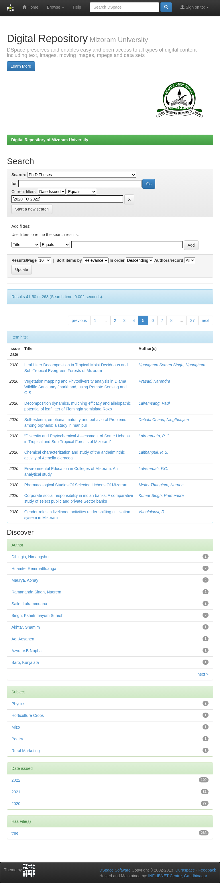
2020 (15, 803)
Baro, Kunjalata (25, 662)
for (14, 183)
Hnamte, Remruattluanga (33, 568)
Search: (18, 174)
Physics (18, 703)
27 (192, 320)
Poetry (17, 739)
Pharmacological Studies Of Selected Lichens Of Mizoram (75, 485)
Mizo (15, 727)
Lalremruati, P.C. (153, 468)
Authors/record (168, 260)
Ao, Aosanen (22, 639)
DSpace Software (115, 870)
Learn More (21, 66)
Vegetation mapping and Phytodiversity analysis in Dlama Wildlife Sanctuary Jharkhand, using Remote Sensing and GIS (75, 387)
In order (117, 260)
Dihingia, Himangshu (29, 556)
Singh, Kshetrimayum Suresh (37, 615)
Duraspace (185, 870)
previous (79, 320)
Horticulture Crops (27, 715)
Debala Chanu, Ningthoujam (164, 419)
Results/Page (24, 260)
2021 (15, 792)
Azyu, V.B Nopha (26, 650)
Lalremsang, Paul (154, 403)
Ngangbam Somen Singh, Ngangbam (172, 365)
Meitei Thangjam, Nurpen (161, 485)
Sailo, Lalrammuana (29, 603)
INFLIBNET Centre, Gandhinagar (177, 876)
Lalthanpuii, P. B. (153, 452)
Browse (55, 7)
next (205, 320)
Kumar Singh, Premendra (161, 495)
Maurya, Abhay (24, 580)
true (14, 833)
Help (77, 7)
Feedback (207, 870)
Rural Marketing (25, 750)
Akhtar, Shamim (25, 627)
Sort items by (69, 260)
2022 (15, 780)
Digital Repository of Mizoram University (49, 139)
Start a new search (32, 209)
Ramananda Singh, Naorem (36, 592)
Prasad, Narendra (154, 381)
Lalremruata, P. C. (155, 436)
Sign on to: (194, 7)
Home (30, 7)
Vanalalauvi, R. (152, 512)
